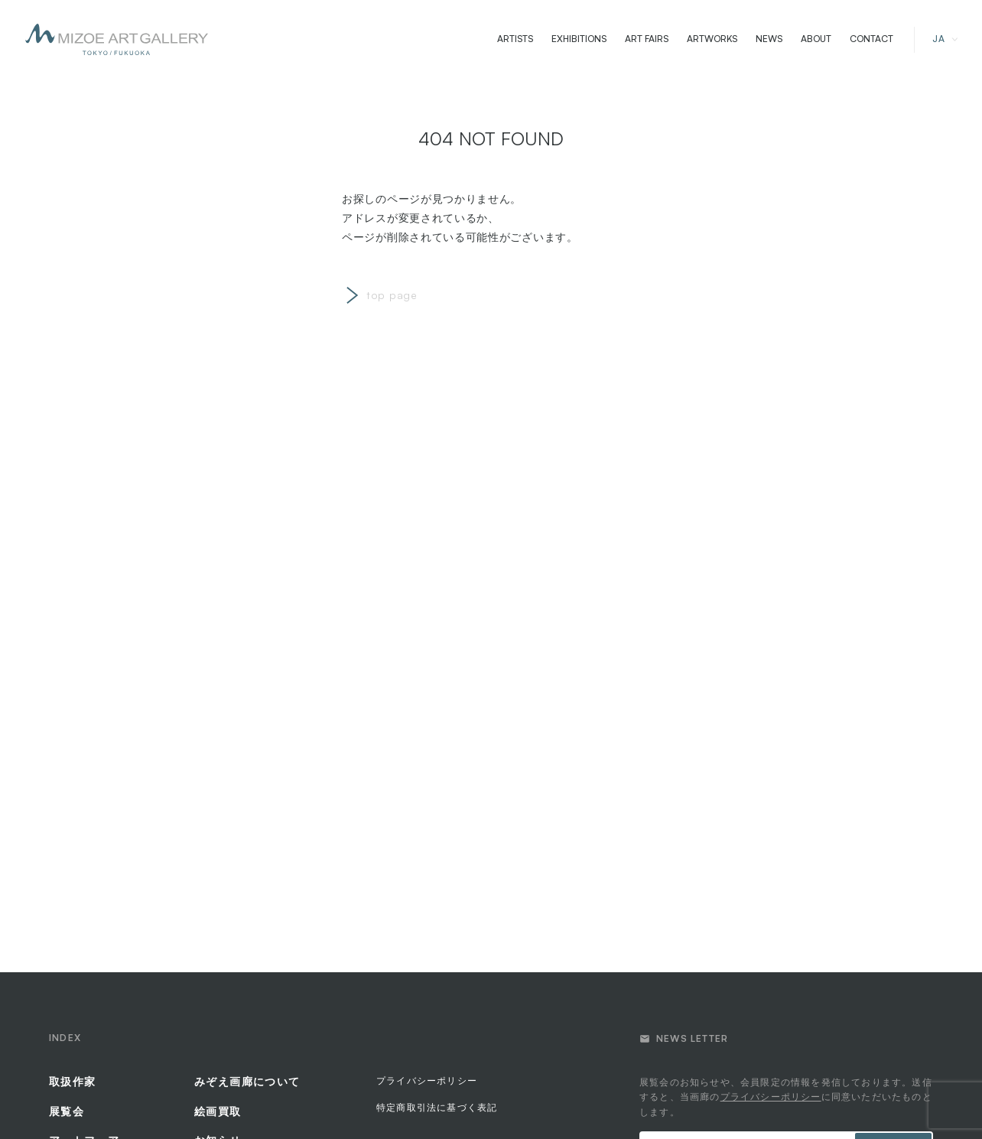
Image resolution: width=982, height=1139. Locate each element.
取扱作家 (72, 1081)
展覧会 (66, 1111)
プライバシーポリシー (426, 1080)
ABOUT (816, 39)
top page (392, 294)
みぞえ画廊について (247, 1081)
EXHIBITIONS (578, 39)
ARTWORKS (712, 39)
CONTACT (871, 39)
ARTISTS (515, 39)
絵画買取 (218, 1111)
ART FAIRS (646, 39)
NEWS (769, 39)
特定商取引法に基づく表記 (436, 1107)
